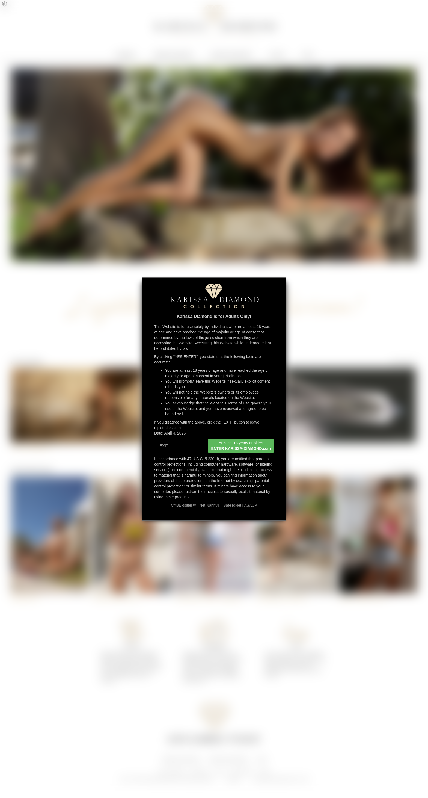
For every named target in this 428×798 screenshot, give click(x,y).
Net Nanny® (209, 505)
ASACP (250, 505)
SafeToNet (232, 505)
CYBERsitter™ (183, 505)
